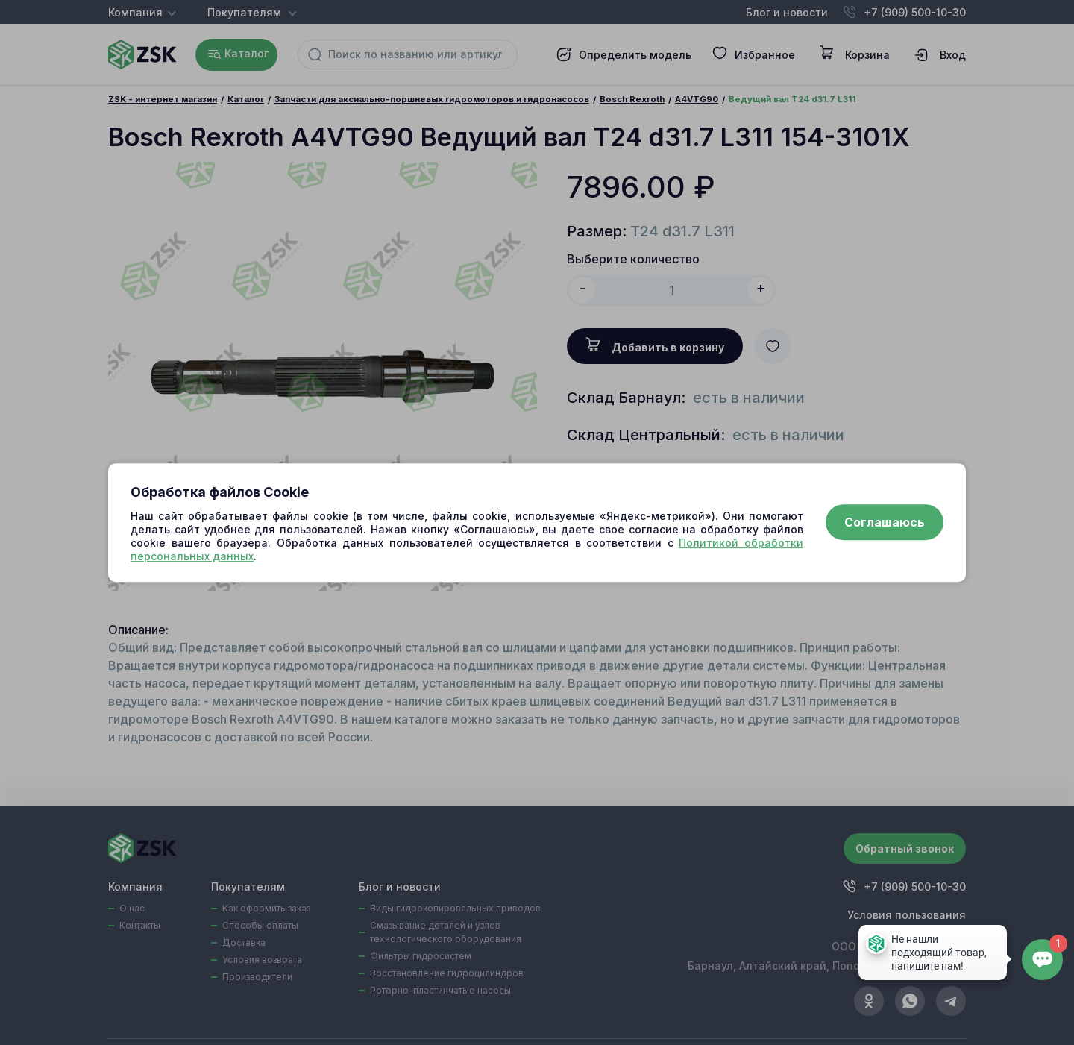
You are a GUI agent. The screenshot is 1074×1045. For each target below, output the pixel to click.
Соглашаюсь (884, 522)
